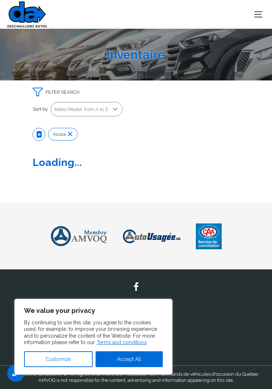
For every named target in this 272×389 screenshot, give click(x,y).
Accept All (129, 359)
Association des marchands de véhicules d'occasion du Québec (191, 374)
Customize (58, 359)
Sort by (40, 109)
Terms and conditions (122, 342)
